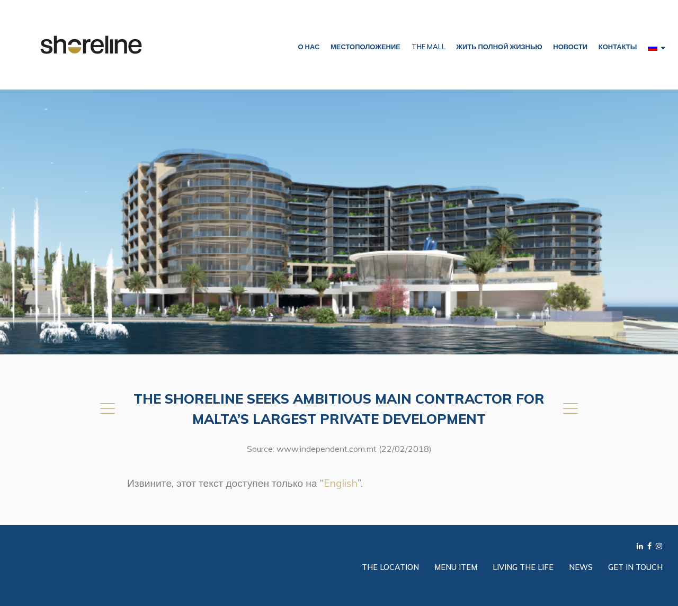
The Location (390, 567)
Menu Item (455, 567)
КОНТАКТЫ (618, 46)
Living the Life (523, 567)
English (341, 483)
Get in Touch (635, 567)
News (581, 567)
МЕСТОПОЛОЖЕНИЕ (365, 46)
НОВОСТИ (570, 46)
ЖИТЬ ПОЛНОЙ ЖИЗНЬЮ (499, 46)
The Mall (428, 46)
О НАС (308, 46)
